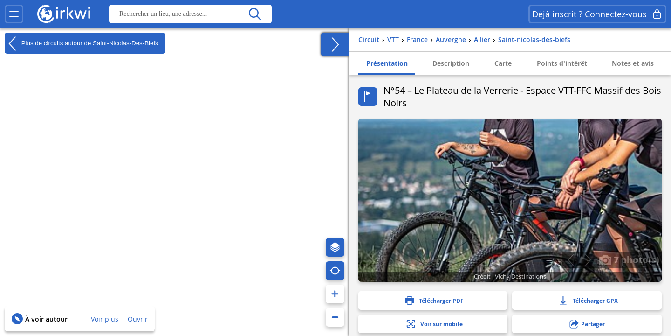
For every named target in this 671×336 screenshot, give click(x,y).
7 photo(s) (629, 259)
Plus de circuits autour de (81, 43)
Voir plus (104, 319)
